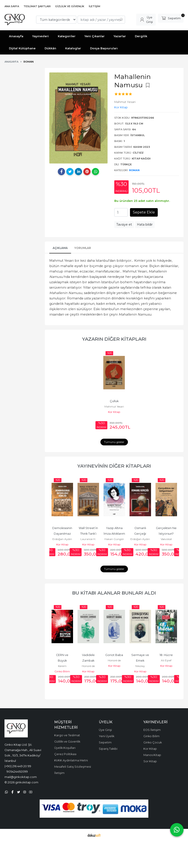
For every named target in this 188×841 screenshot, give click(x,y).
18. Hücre (166, 655)
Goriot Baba (114, 655)
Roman (134, 170)
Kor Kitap (114, 412)
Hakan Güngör (114, 539)
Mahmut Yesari (114, 406)
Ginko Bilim (62, 671)
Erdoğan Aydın (62, 539)
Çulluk (114, 401)
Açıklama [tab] (60, 248)
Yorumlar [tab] (82, 248)
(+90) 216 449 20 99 (17, 766)
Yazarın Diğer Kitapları (114, 339)
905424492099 (17, 771)
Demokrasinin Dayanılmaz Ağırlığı (62, 533)
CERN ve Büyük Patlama (62, 660)
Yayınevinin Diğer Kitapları (114, 466)
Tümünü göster (114, 442)
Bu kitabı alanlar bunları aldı (114, 593)
